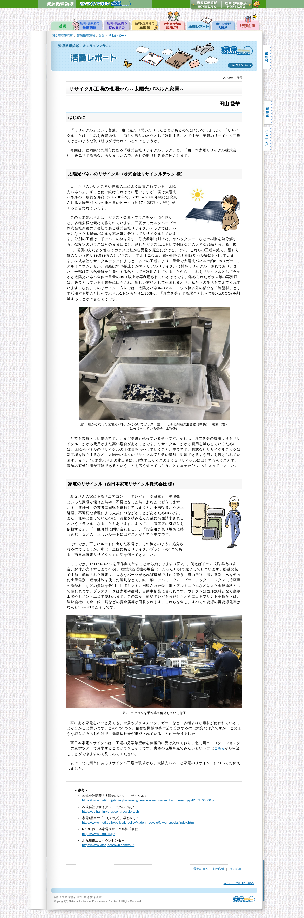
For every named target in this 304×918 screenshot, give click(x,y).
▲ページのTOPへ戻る (239, 883)
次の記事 (236, 868)
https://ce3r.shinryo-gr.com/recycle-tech (110, 811)
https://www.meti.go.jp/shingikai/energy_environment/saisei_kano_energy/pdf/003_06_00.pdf (149, 800)
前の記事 (219, 868)
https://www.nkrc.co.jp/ (98, 834)
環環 (102, 35)
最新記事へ (200, 868)
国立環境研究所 (62, 35)
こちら (219, 748)
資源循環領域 (86, 35)
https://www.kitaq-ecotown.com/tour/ (108, 845)
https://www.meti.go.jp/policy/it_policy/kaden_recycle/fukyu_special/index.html (138, 822)
